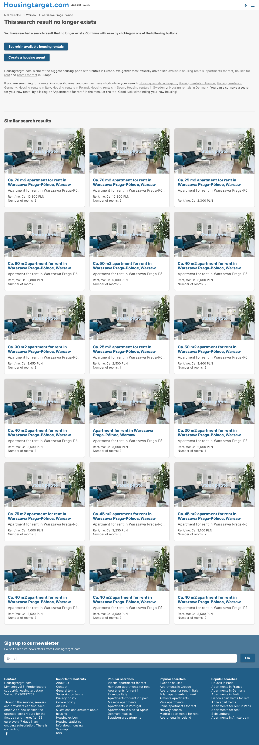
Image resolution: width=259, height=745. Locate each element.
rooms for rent (27, 75)
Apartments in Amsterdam (230, 717)
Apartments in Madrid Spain (128, 710)
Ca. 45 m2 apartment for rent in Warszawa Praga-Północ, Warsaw (124, 516)
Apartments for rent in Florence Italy (123, 692)
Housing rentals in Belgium (158, 83)
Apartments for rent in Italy (179, 690)
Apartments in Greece (175, 686)
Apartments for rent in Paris (231, 706)
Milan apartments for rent (178, 694)
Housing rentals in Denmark (188, 87)
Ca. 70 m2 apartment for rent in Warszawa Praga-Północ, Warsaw (39, 182)
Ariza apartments (223, 702)
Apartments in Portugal (124, 706)
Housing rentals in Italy (35, 87)
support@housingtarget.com (24, 690)
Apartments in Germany (228, 690)
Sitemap (62, 729)
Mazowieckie (12, 14)
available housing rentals (186, 71)
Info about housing (69, 725)
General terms (66, 690)
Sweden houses (171, 683)
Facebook (6, 733)
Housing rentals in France (197, 83)
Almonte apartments (174, 698)
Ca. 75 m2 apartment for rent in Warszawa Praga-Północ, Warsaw (39, 516)
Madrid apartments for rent (179, 713)
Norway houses (171, 710)
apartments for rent (219, 71)
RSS (59, 733)
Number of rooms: (21, 200)
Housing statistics (68, 721)
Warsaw (31, 14)
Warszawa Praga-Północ (57, 15)
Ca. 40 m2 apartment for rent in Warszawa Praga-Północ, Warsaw (209, 265)
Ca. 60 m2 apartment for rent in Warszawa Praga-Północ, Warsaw (39, 265)
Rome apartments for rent (178, 706)
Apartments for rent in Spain (128, 698)
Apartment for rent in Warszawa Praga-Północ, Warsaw (54, 190)
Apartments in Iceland (175, 717)
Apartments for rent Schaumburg (225, 711)
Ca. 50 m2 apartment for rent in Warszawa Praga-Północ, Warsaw (124, 265)
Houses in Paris (222, 683)
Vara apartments (172, 702)
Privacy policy (66, 698)
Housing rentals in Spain (108, 87)
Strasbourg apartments (124, 717)
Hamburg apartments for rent (129, 686)
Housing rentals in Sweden (146, 87)
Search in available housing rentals (36, 46)
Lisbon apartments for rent (230, 698)
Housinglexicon (67, 717)
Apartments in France (226, 686)
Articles (61, 706)
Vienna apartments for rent (127, 683)
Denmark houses (120, 713)
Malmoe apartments (122, 702)
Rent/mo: (15, 196)
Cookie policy (65, 702)
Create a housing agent (27, 57)
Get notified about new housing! (245, 5)
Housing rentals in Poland (71, 87)
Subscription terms (69, 694)
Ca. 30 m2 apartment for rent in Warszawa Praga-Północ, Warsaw (39, 349)
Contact (61, 686)
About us (62, 683)
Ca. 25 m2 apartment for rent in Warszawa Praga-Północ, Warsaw (209, 182)
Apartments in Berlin (225, 694)
